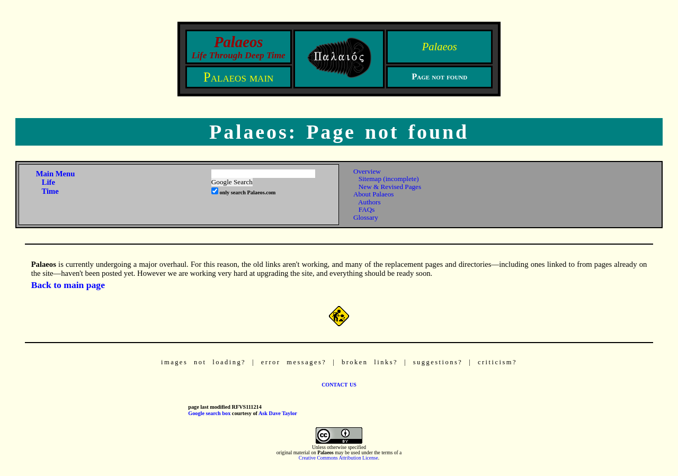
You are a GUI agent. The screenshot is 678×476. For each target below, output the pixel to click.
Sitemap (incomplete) (389, 179)
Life (48, 182)
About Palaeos (373, 194)
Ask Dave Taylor (277, 413)
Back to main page (68, 285)
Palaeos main (238, 77)
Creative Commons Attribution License (338, 458)
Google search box (209, 413)
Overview (367, 171)
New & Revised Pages (390, 187)
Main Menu (55, 173)
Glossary (365, 217)
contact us (339, 384)
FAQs (367, 209)
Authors (369, 202)
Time (49, 191)
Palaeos (439, 46)
